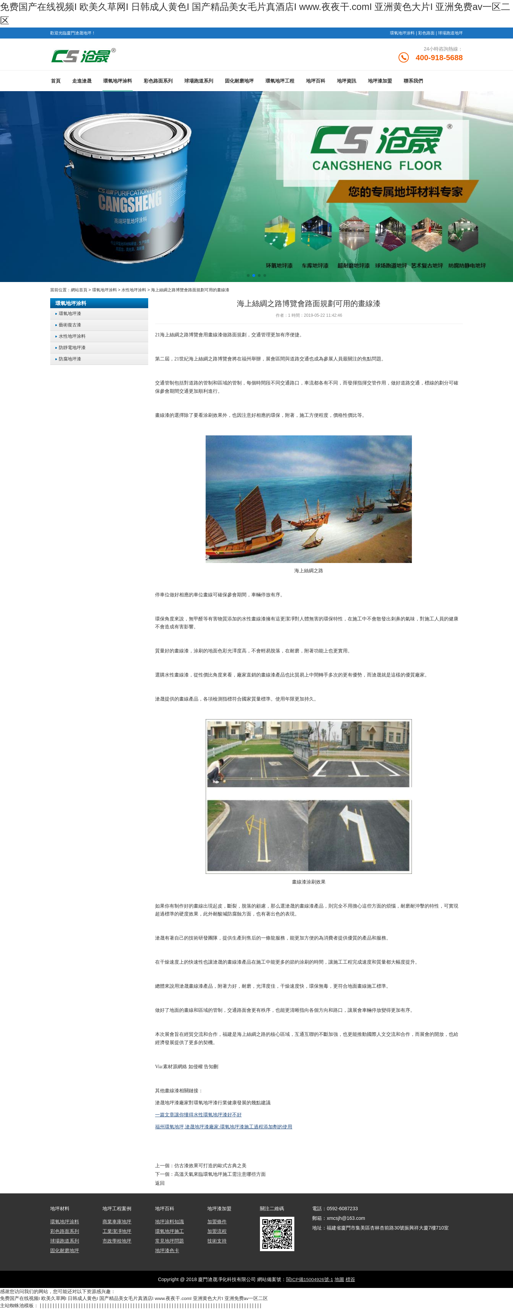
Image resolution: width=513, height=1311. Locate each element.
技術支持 (217, 1243)
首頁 (56, 83)
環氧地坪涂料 (402, 33)
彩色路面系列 (158, 83)
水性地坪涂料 (133, 292)
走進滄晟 (81, 83)
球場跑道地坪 (450, 33)
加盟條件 (217, 1224)
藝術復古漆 (70, 328)
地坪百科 (315, 83)
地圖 (340, 1282)
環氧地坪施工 (169, 1233)
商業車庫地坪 (116, 1224)
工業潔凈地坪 (116, 1233)
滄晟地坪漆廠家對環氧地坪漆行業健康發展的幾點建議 (213, 1105)
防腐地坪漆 (70, 362)
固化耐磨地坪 (239, 83)
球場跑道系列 (198, 83)
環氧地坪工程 (279, 83)
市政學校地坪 (116, 1243)
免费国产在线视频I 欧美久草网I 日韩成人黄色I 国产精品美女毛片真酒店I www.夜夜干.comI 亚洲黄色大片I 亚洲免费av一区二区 (134, 1300)
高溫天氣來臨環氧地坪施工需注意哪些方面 (220, 1177)
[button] (248, 278)
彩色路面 (426, 33)
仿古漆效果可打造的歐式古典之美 (210, 1168)
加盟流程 (217, 1233)
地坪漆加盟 (380, 83)
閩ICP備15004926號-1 (309, 1282)
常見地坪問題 (169, 1243)
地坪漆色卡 (167, 1253)
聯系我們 (413, 83)
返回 (160, 1185)
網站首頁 (79, 292)
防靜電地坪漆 (72, 350)
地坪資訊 (346, 83)
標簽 (351, 1282)
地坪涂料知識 (169, 1224)
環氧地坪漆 (70, 316)
